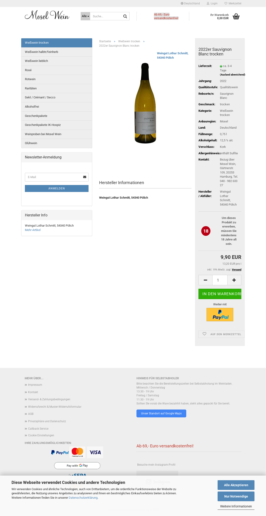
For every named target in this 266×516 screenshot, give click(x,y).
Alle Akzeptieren (236, 485)
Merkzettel (233, 3)
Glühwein (31, 143)
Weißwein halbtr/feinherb (41, 52)
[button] (190, 3)
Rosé (28, 70)
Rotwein (30, 79)
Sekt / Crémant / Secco (40, 97)
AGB (30, 414)
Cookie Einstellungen (41, 435)
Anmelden (56, 188)
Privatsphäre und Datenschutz (47, 421)
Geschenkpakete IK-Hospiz (43, 125)
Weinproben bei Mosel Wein (43, 134)
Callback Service (38, 428)
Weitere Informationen (236, 506)
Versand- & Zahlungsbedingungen (49, 399)
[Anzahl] (220, 280)
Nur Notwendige (236, 496)
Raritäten (31, 88)
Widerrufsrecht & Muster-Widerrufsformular (54, 406)
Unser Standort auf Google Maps (161, 413)
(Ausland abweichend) (232, 74)
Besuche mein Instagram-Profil (156, 464)
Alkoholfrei (32, 106)
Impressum (35, 384)
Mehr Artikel (33, 230)
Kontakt (33, 392)
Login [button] (212, 3)
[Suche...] (85, 16)
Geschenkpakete (36, 116)
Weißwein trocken (37, 42)
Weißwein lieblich (36, 61)
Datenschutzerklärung (83, 497)
